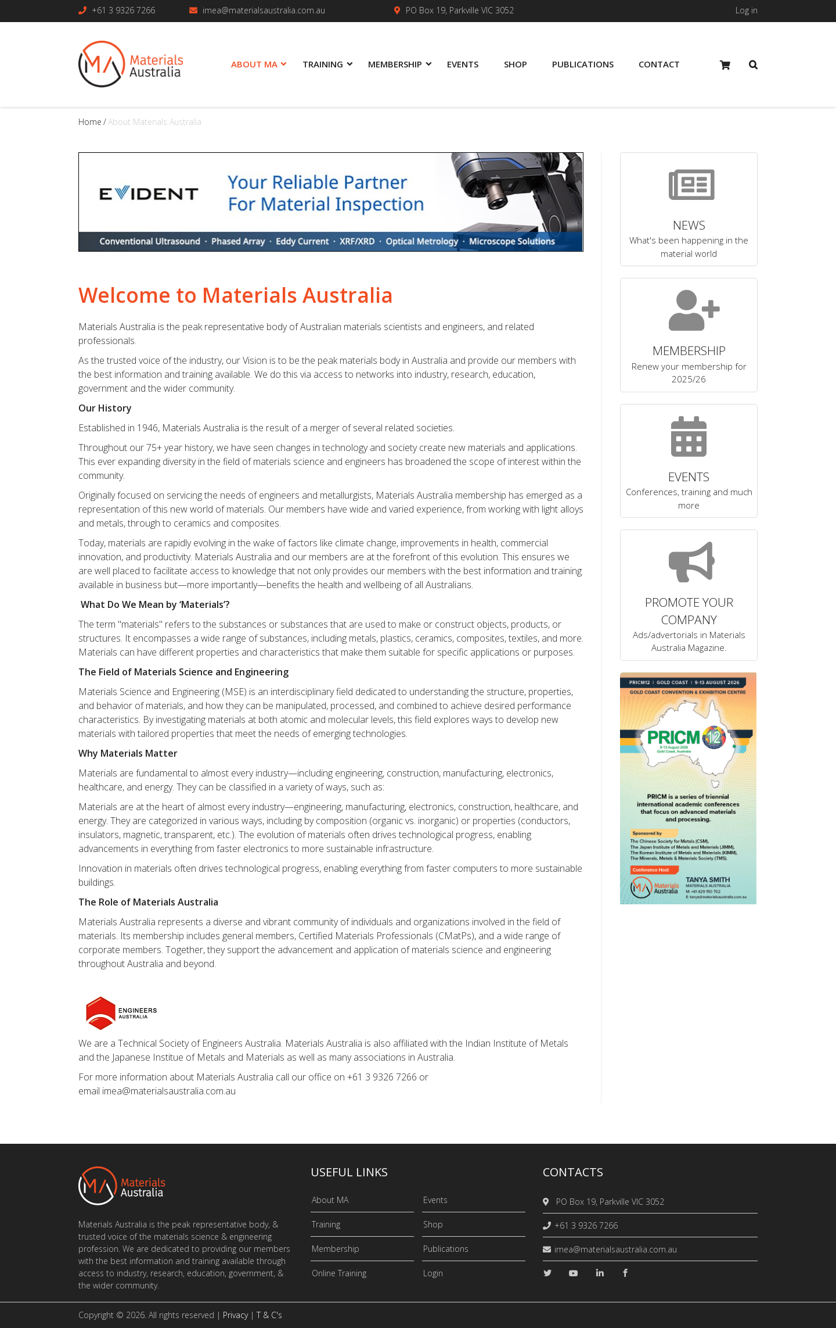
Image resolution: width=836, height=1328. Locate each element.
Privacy (235, 1314)
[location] (548, 1201)
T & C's (269, 1314)
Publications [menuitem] (583, 64)
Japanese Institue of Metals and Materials (198, 1057)
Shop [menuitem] (515, 64)
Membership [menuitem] (395, 64)
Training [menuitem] (322, 64)
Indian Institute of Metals (516, 1043)
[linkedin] (600, 1273)
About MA (330, 1199)
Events (435, 1199)
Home (90, 121)
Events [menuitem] (462, 64)
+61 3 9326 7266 (123, 10)
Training (326, 1224)
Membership (335, 1248)
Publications (446, 1248)
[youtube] (573, 1273)
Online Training (339, 1273)
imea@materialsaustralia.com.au (264, 10)
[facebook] (625, 1273)
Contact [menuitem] (659, 64)
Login (433, 1273)
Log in (747, 10)
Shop (433, 1224)
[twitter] (547, 1273)
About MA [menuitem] (254, 64)
